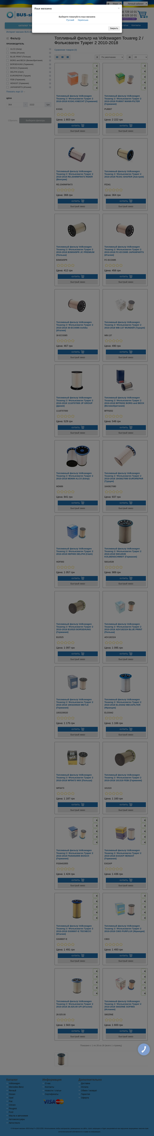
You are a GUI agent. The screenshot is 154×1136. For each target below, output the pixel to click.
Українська (82, 20)
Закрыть (114, 28)
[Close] (119, 8)
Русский (70, 20)
